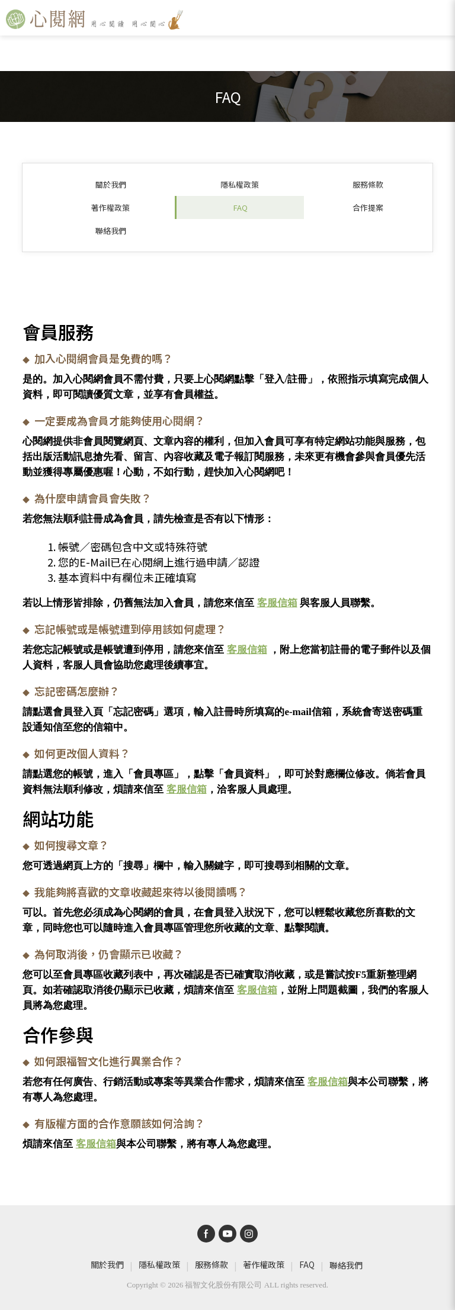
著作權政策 (110, 207)
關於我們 (110, 184)
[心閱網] (95, 19)
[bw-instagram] (249, 1234)
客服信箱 (277, 603)
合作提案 (368, 207)
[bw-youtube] (227, 1234)
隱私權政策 (239, 184)
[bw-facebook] (206, 1234)
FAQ (240, 207)
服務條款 (368, 184)
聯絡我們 (110, 230)
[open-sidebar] (440, 19)
